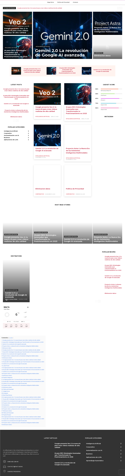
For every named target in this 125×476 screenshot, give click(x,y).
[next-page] (17, 120)
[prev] (118, 8)
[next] (121, 8)
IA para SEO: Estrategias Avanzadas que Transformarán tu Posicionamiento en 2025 (16, 97)
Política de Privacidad (75, 189)
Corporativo (99, 53)
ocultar (10, 337)
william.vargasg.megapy (11, 299)
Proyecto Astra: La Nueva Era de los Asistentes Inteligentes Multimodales (78, 151)
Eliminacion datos (16, 116)
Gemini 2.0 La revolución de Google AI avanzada (16, 295)
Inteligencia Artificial (11, 25)
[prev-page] (15, 120)
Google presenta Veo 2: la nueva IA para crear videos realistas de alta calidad (39, 8)
